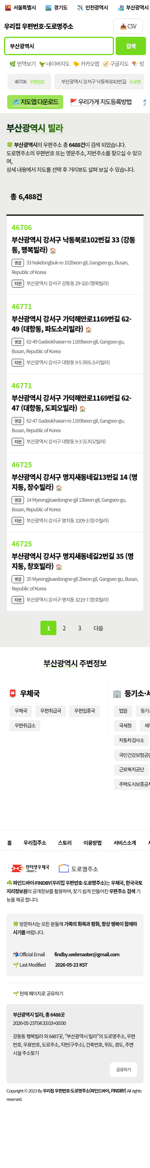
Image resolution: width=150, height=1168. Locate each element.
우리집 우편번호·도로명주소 (38, 27)
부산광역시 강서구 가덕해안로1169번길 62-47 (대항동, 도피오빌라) (72, 409)
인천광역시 (99, 8)
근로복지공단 (131, 783)
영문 (18, 265)
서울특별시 (25, 8)
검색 (131, 47)
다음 (98, 642)
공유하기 (123, 1084)
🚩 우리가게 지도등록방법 (101, 103)
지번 (18, 286)
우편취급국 (50, 725)
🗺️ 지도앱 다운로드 (35, 103)
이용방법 (94, 857)
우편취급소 (24, 739)
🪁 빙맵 (140, 65)
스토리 (66, 857)
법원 (123, 725)
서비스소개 (127, 857)
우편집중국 (84, 725)
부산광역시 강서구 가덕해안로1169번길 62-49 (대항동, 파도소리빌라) (72, 328)
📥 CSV (128, 27)
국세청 (125, 739)
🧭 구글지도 (115, 65)
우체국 (20, 725)
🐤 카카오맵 (86, 65)
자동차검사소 (131, 754)
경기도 (62, 8)
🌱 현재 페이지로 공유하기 (38, 1008)
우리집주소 (35, 857)
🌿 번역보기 (22, 65)
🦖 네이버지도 (54, 65)
